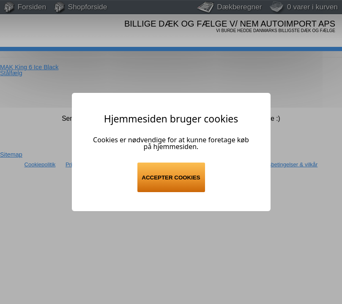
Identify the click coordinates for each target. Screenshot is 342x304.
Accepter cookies (171, 177)
